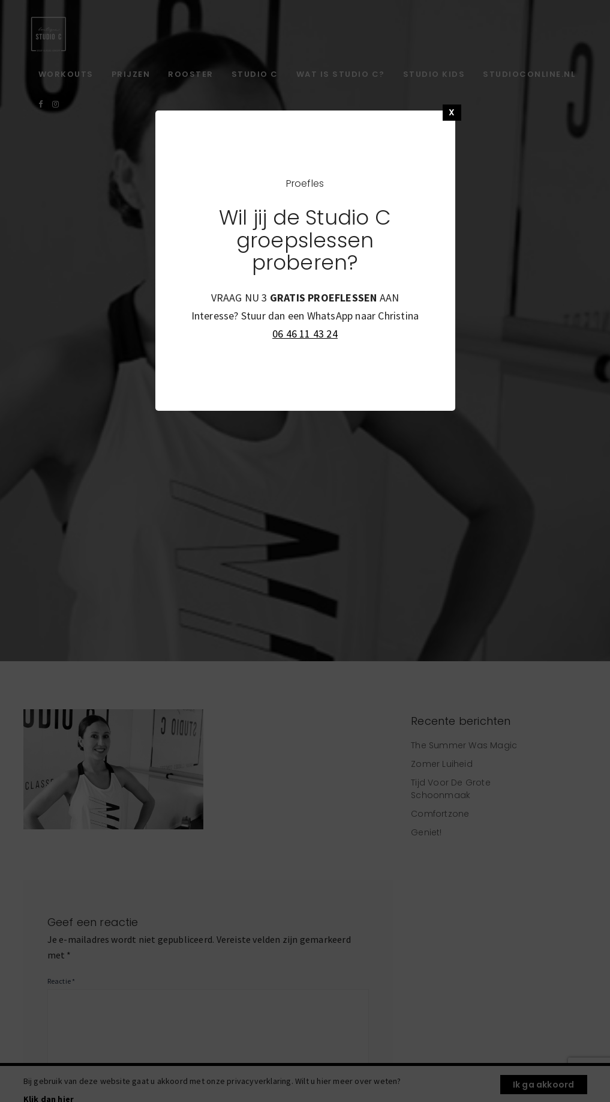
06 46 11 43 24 (305, 334)
